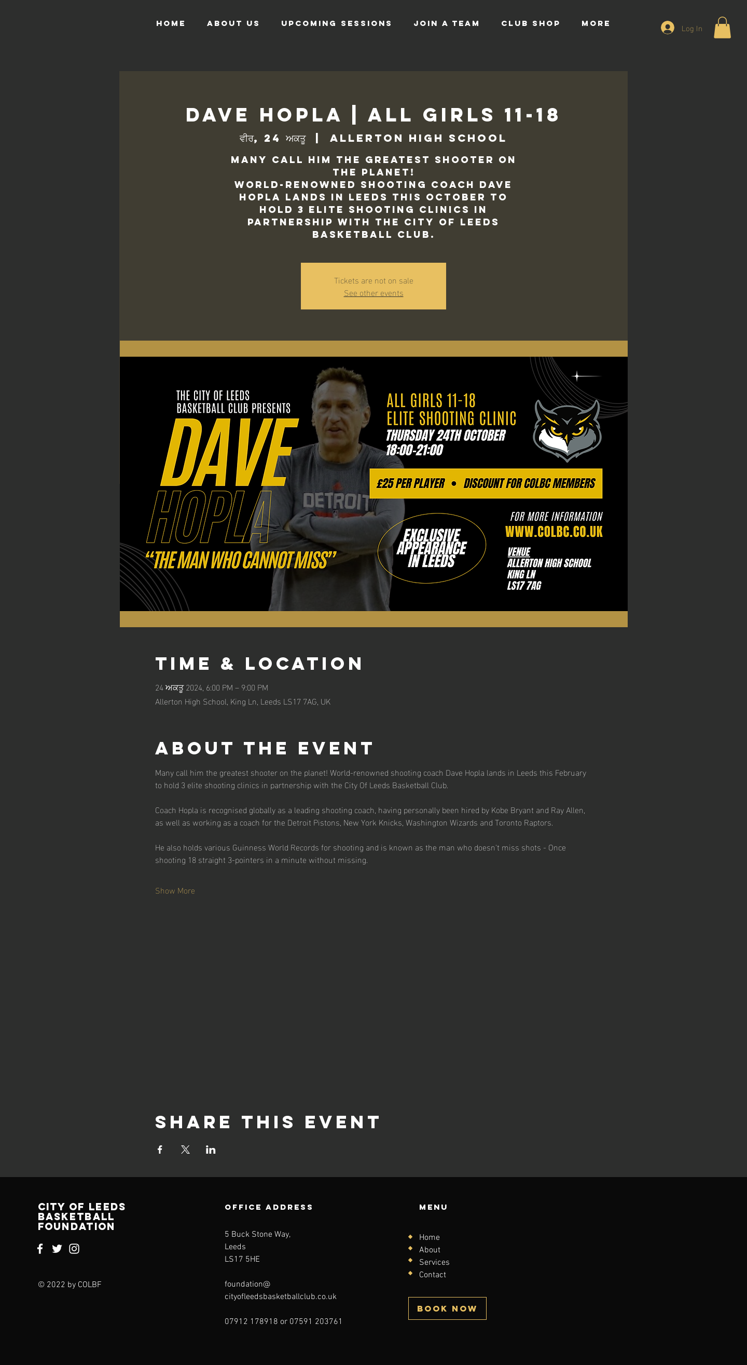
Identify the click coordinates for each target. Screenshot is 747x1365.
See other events (374, 292)
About (429, 1250)
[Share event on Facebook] (160, 1149)
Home (429, 1238)
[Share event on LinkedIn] (211, 1149)
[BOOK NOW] (447, 1308)
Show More (175, 890)
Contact (432, 1275)
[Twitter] (57, 1248)
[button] (722, 27)
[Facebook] (40, 1248)
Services (434, 1263)
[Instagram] (74, 1248)
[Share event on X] (185, 1149)
